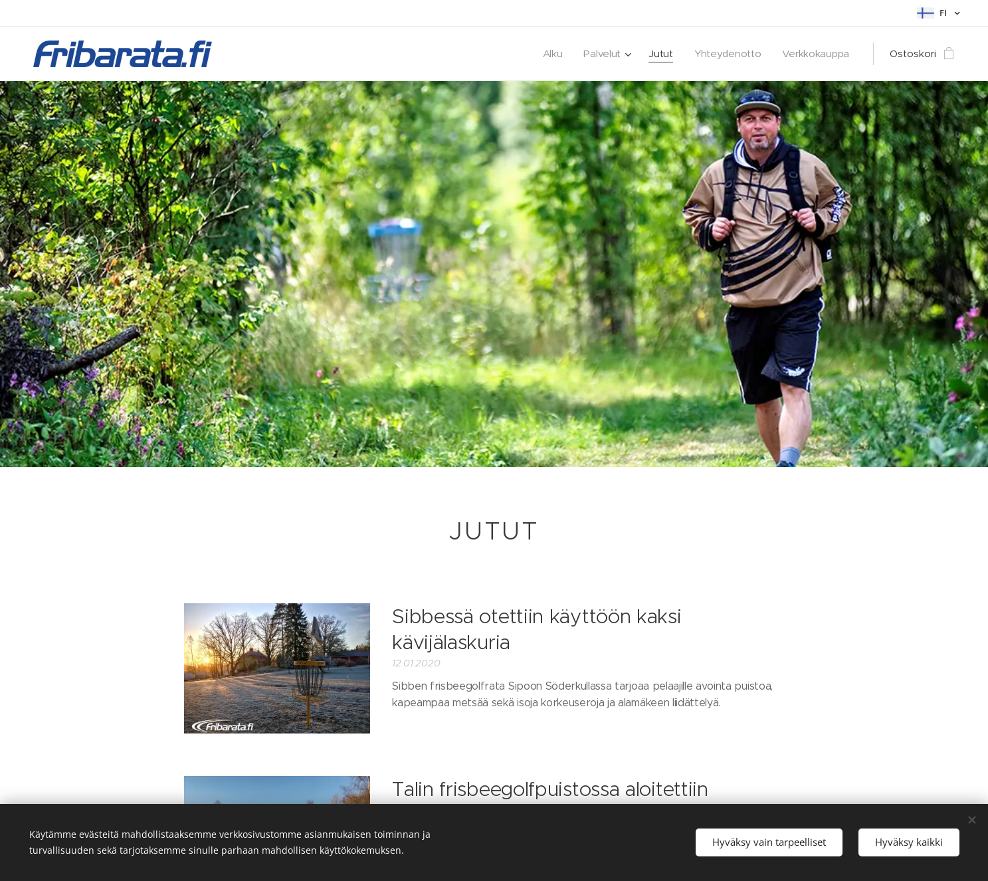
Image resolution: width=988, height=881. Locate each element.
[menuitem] (549, 53)
